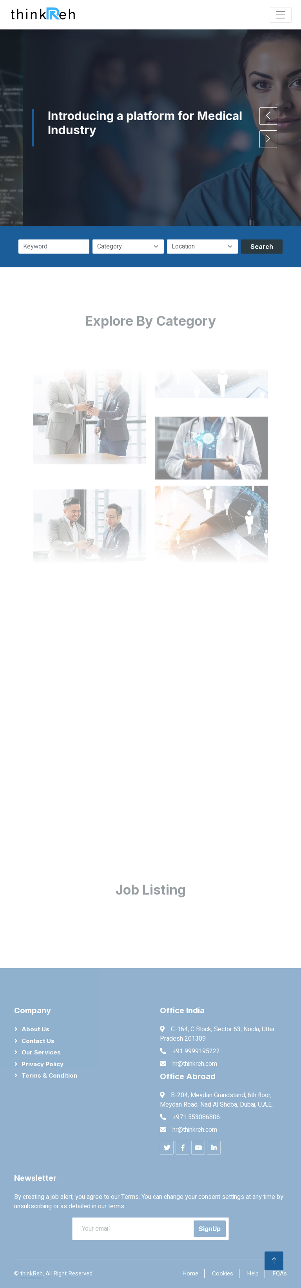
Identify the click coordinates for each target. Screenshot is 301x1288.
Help (253, 1273)
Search (261, 246)
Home (190, 1273)
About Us (35, 1029)
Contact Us (38, 1041)
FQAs (279, 1273)
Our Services (41, 1052)
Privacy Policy (42, 1064)
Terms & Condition (49, 1075)
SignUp (210, 1229)
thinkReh (31, 1273)
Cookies (222, 1273)
